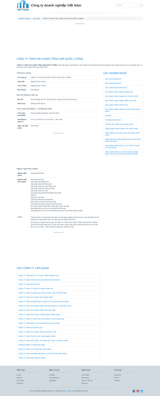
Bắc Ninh (19, 378)
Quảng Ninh (20, 380)
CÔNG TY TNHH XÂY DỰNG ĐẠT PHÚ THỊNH (34, 349)
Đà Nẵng (52, 375)
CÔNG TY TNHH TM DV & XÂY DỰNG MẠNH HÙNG (37, 336)
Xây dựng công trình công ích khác (121, 101)
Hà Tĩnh (116, 378)
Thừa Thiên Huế (54, 378)
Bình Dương (85, 378)
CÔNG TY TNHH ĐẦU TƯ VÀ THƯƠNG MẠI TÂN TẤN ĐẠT (39, 323)
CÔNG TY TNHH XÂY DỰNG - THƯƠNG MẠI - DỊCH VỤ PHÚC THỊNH (43, 340)
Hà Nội (19, 375)
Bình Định (117, 380)
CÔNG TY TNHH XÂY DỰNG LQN (30, 327)
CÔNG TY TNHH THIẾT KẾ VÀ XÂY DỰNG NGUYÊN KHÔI (39, 280)
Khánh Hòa (117, 375)
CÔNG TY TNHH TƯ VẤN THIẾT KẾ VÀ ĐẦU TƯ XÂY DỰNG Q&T (41, 319)
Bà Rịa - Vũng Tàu (87, 380)
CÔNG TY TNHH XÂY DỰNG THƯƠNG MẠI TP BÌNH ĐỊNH (39, 314)
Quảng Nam (52, 380)
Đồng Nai (84, 383)
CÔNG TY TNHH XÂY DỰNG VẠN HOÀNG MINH (35, 297)
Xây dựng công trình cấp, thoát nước (121, 96)
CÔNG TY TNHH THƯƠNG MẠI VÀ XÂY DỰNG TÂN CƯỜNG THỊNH (42, 293)
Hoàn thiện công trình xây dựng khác (121, 129)
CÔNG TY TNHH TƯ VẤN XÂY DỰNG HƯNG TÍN (35, 288)
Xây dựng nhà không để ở (116, 88)
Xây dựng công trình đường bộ (119, 92)
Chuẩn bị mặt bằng (113, 120)
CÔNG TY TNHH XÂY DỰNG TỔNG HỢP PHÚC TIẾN (37, 332)
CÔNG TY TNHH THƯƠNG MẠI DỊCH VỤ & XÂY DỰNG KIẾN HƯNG (42, 353)
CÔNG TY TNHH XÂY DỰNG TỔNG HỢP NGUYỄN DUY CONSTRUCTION (44, 306)
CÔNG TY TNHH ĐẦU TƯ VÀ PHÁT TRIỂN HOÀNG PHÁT (38, 275)
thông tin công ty (66, 391)
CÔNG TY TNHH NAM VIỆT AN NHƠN (31, 358)
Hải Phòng (20, 383)
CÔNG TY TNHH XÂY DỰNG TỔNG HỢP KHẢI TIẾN (36, 310)
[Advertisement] (80, 40)
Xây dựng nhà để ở (113, 79)
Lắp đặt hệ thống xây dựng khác (119, 124)
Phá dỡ (108, 116)
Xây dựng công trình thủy (116, 105)
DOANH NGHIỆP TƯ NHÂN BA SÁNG (31, 345)
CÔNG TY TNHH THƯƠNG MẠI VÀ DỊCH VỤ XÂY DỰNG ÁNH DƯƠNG (43, 301)
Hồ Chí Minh (85, 375)
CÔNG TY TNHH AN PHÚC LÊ (29, 284)
